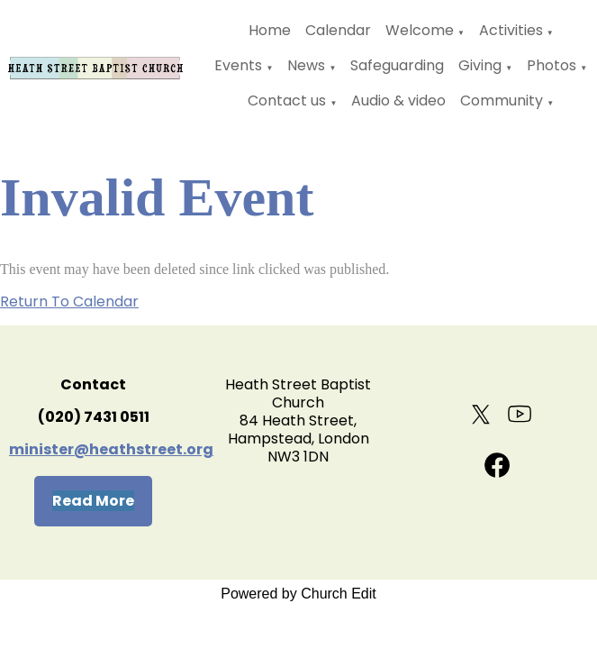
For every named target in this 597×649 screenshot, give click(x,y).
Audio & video (398, 100)
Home (270, 30)
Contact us (287, 100)
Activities (511, 30)
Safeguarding (397, 65)
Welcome (419, 30)
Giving (480, 65)
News (306, 65)
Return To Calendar (69, 301)
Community (501, 100)
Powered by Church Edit (298, 593)
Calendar (338, 30)
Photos (551, 65)
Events (238, 65)
